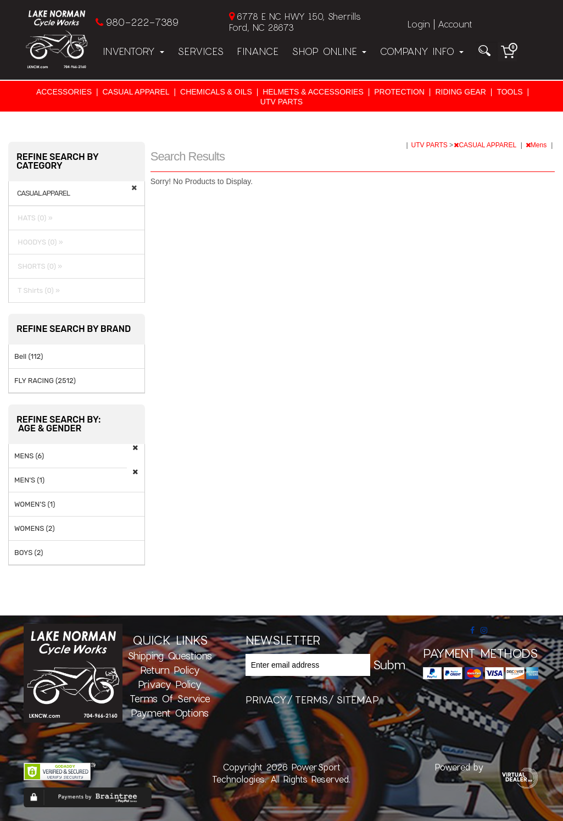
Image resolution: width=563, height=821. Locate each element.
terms (311, 700)
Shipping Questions (169, 656)
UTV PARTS (281, 101)
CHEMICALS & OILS (216, 91)
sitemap (357, 700)
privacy (266, 700)
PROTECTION (399, 91)
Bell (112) (28, 356)
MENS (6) (29, 456)
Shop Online (329, 51)
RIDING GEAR (460, 91)
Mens (537, 145)
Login (419, 24)
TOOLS (509, 91)
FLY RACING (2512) (45, 380)
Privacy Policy (170, 684)
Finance (257, 51)
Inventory (133, 51)
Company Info (422, 51)
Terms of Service (170, 698)
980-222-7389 (142, 22)
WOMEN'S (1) (34, 504)
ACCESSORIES (64, 91)
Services (200, 51)
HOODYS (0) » (38, 242)
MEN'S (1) (29, 480)
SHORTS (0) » (38, 266)
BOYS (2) (28, 552)
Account (455, 24)
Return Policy (170, 670)
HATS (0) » (33, 218)
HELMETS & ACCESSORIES (313, 91)
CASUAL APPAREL (135, 91)
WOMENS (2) (34, 528)
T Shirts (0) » (37, 290)
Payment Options (170, 713)
